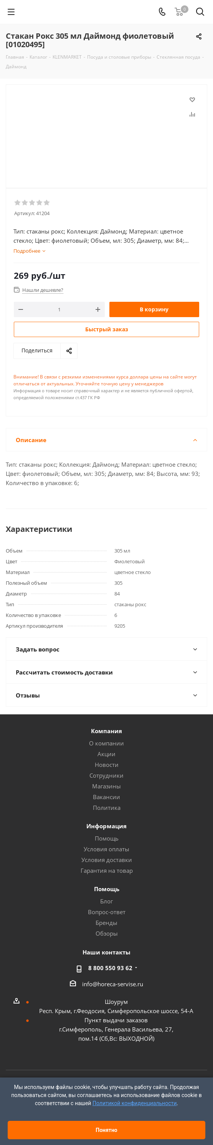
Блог (106, 901)
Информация (106, 826)
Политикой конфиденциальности (134, 1103)
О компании (106, 743)
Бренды (106, 922)
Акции (106, 754)
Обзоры (107, 933)
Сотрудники (106, 775)
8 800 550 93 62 (110, 968)
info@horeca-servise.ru (112, 984)
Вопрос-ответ (106, 912)
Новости (107, 764)
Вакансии (106, 797)
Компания (106, 731)
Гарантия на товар (107, 870)
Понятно (106, 1130)
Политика (107, 807)
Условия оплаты (106, 849)
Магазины (106, 786)
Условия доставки (106, 860)
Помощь (107, 838)
